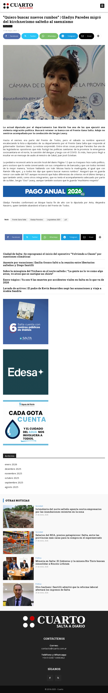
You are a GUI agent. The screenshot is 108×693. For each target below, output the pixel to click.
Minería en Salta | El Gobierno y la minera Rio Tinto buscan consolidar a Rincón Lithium (70, 562)
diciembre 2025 (13, 468)
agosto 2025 (11, 486)
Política (7, 26)
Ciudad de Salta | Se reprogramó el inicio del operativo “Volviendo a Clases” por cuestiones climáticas (52, 255)
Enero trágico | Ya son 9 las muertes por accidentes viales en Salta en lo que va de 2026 (53, 281)
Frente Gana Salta (19, 220)
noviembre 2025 (13, 473)
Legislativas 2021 (53, 220)
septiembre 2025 (14, 482)
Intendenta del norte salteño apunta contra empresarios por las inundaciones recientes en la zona (68, 510)
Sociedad (39, 506)
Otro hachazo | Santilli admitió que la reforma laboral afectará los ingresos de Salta (66, 588)
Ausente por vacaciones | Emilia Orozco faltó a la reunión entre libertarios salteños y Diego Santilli (49, 264)
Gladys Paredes (36, 220)
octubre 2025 (12, 477)
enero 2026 (11, 464)
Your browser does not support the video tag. (25, 372)
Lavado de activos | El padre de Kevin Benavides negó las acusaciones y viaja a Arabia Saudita (52, 290)
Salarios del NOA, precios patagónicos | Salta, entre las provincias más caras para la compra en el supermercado (68, 536)
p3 (66, 220)
